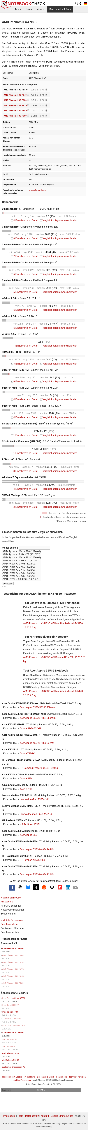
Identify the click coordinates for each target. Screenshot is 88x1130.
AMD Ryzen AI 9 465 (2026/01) (21, 563)
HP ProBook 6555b (30, 824)
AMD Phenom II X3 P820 (15, 100)
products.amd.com (37, 190)
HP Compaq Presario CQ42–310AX (39, 768)
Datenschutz (32, 1115)
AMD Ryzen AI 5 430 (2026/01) (21, 576)
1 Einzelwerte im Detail (24, 345)
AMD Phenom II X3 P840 (15, 95)
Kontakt (44, 1115)
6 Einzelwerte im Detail (24, 238)
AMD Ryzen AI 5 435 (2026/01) (21, 573)
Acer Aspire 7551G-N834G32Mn (37, 874)
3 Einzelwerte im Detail (24, 471)
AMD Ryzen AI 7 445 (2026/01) (21, 570)
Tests (18, 9)
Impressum (9, 1115)
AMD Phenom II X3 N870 (15, 105)
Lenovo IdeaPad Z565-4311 (34, 799)
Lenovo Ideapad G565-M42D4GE (37, 814)
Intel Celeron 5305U (10, 1053)
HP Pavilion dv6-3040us (33, 860)
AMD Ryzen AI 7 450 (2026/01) (21, 567)
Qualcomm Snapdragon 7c (13, 1067)
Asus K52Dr (26, 778)
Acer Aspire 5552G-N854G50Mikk (38, 718)
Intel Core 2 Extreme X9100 (14, 1025)
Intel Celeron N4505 (10, 1012)
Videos (40, 9)
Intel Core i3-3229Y (10, 1005)
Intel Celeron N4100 (10, 1060)
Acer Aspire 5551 (29, 835)
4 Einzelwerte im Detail (24, 220)
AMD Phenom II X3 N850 (15, 110)
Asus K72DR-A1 (28, 753)
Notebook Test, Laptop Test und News (18, 1077)
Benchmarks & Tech (60, 9)
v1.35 (3, 586)
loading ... (6, 1090)
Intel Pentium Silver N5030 (13, 998)
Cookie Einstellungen (62, 1115)
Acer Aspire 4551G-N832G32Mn (37, 743)
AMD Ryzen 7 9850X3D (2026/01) (21, 579)
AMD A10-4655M (9, 1039)
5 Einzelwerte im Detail (24, 274)
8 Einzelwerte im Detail (24, 363)
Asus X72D (26, 789)
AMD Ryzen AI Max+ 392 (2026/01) (21, 557)
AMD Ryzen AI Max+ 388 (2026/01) (21, 551)
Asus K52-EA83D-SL (31, 728)
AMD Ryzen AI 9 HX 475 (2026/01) (21, 554)
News (29, 9)
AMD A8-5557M (9, 1046)
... (84, 9)
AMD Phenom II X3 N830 (13, 948)
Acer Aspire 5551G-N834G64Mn (37, 849)
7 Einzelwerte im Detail (24, 256)
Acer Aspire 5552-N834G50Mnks (37, 707)
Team (20, 1115)
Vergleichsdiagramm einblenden (58, 220)
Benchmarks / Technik (66, 1077)
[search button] (76, 3)
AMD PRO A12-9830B (11, 1019)
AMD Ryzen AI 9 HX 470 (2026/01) (21, 560)
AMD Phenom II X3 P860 (15, 116)
